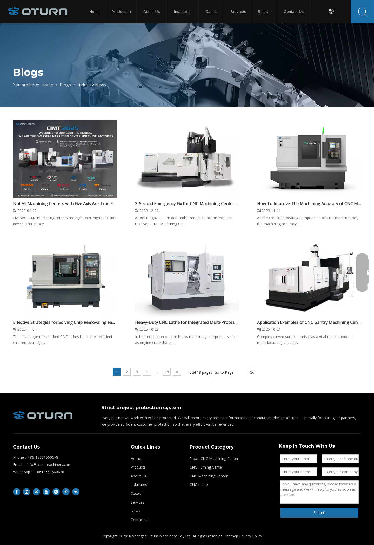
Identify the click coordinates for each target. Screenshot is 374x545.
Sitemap (231, 536)
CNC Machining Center (209, 475)
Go (252, 372)
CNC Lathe (199, 484)
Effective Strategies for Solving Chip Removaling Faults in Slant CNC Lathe (65, 322)
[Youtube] (46, 491)
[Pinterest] (66, 491)
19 (167, 371)
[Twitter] (36, 491)
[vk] (75, 491)
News (135, 510)
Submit (319, 512)
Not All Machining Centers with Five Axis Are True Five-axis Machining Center (65, 203)
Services (238, 12)
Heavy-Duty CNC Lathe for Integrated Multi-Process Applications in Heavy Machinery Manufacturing (187, 322)
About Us (151, 12)
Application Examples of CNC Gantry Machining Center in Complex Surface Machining (309, 322)
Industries (183, 12)
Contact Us (294, 12)
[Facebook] (16, 491)
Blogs (263, 12)
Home (94, 12)
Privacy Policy (250, 536)
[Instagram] (56, 491)
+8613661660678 (49, 471)
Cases (211, 12)
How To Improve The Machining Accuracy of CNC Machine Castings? (309, 203)
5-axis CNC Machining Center (214, 458)
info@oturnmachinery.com (49, 464)
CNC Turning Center (206, 467)
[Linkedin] (26, 491)
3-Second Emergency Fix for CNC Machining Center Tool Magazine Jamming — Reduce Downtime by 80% (187, 203)
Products (120, 12)
